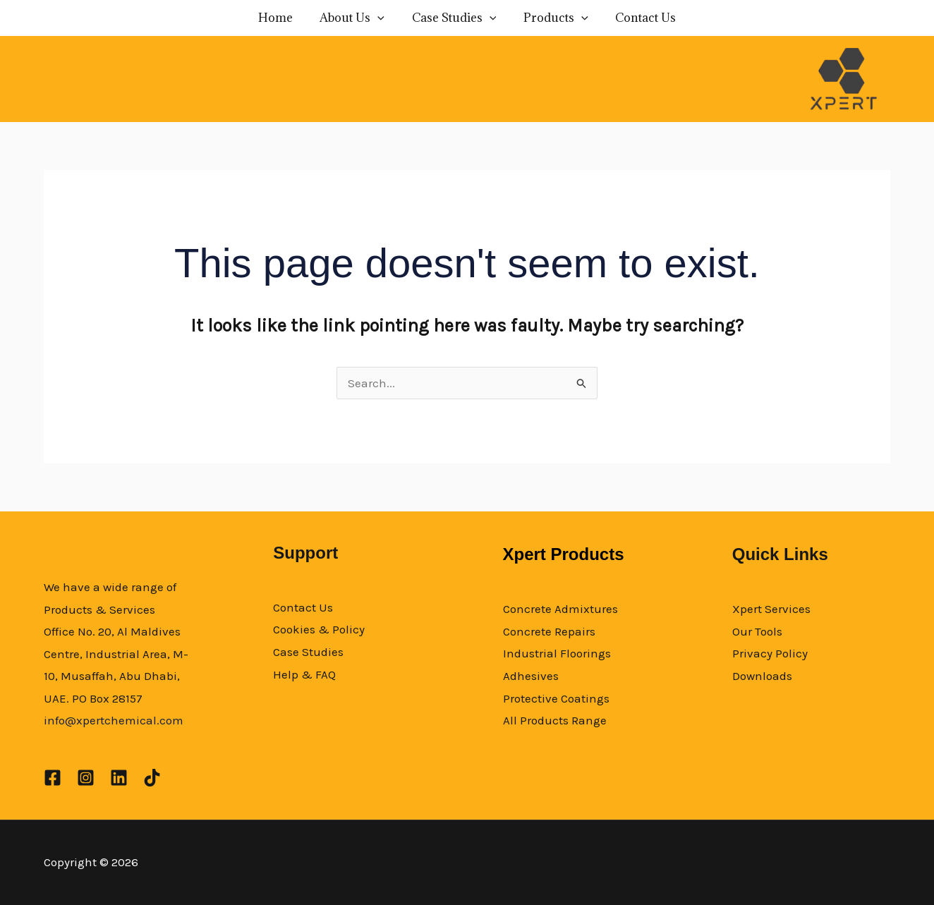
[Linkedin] (119, 777)
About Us (357, 17)
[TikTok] (152, 777)
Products (550, 17)
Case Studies (454, 17)
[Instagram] (86, 777)
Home (284, 17)
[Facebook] (52, 777)
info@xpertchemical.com (113, 720)
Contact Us (636, 17)
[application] (382, 17)
